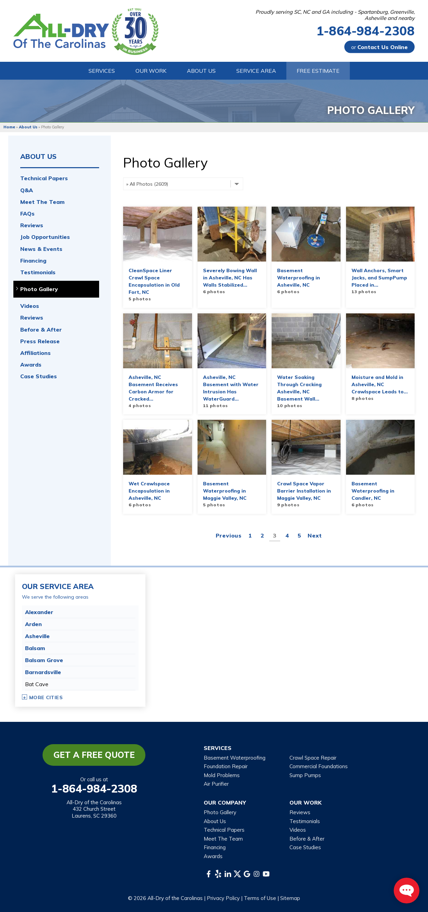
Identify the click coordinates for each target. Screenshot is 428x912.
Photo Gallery (39, 289)
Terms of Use (260, 898)
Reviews (31, 225)
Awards (30, 364)
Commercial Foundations (318, 766)
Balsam (35, 648)
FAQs (27, 213)
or (379, 47)
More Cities (46, 697)
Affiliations (35, 353)
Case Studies (38, 376)
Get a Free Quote (94, 755)
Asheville (37, 636)
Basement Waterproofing (234, 757)
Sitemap (290, 898)
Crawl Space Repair (312, 757)
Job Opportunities (45, 237)
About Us (38, 156)
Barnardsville (43, 672)
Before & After (41, 329)
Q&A (26, 190)
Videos (29, 306)
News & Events (41, 249)
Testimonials (38, 272)
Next (315, 535)
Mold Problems (222, 775)
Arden (33, 624)
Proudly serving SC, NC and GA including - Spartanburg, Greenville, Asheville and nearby (335, 15)
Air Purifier (216, 784)
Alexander (39, 612)
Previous (229, 535)
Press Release (40, 341)
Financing (33, 260)
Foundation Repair (226, 766)
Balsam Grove (44, 660)
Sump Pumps (305, 775)
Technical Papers (44, 178)
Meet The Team (42, 202)
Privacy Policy (223, 898)
